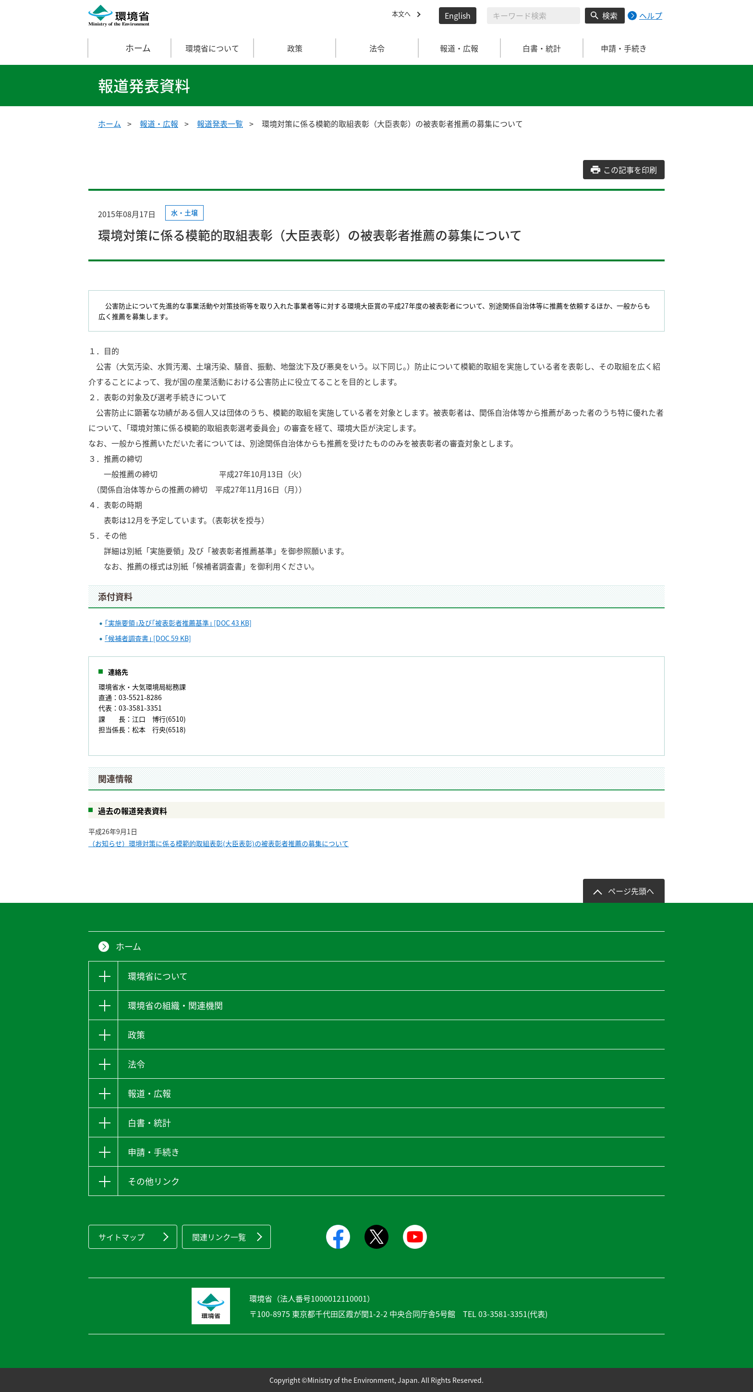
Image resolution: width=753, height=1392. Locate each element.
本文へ (403, 15)
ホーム (130, 48)
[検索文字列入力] (533, 15)
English (458, 15)
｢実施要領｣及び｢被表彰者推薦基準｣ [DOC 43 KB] (178, 623)
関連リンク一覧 (219, 1237)
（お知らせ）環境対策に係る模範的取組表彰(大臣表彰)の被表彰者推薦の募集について (218, 843)
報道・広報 (159, 123)
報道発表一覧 (220, 123)
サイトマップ (121, 1237)
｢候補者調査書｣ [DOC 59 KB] (148, 638)
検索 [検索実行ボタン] (610, 15)
